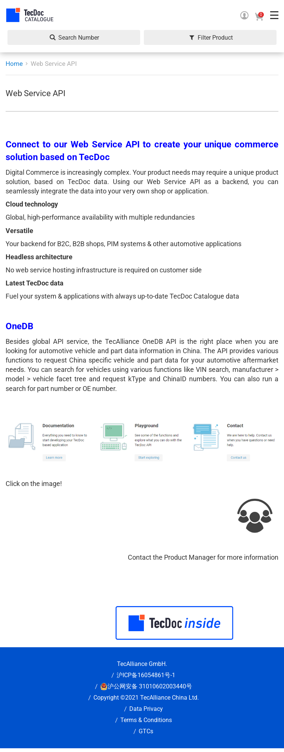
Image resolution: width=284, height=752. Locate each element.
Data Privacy (146, 708)
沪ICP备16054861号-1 (146, 675)
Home (14, 63)
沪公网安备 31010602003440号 (150, 686)
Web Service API (54, 63)
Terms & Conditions (146, 720)
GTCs (146, 731)
